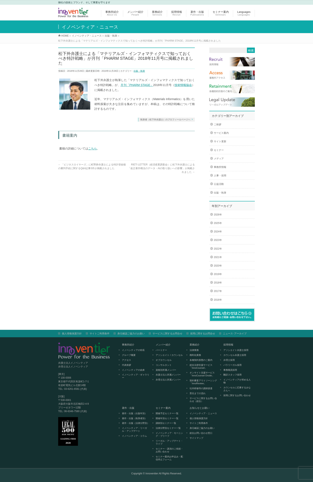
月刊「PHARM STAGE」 (136, 85)
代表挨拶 (126, 365)
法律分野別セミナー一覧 (168, 428)
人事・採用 (220, 175)
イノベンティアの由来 (133, 370)
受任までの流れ (198, 393)
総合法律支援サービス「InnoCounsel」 (201, 366)
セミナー (219, 150)
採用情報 (228, 344)
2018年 (218, 282)
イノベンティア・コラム (134, 436)
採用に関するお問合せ (202, 333)
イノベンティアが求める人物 (237, 381)
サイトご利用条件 (100, 333)
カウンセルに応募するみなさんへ (237, 389)
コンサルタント (164, 365)
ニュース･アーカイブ (235, 333)
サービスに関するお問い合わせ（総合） (203, 399)
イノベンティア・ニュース (203, 413)
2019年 (218, 274)
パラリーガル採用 (232, 365)
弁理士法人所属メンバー (168, 379)
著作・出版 (128, 408)
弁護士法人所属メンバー (168, 374)
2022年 (218, 248)
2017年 (218, 291)
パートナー (161, 350)
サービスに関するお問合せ (167, 333)
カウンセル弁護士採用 (234, 355)
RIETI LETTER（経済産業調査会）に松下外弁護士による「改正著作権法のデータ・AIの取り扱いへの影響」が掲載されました (161, 168)
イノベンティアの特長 (133, 350)
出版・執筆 (139, 71)
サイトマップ (196, 438)
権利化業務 (195, 355)
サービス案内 (221, 133)
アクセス (126, 360)
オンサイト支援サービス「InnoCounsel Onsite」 (202, 374)
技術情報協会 (183, 85)
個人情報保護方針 (72, 333)
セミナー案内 (163, 408)
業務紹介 (195, 344)
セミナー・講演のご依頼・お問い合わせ (169, 450)
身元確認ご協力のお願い (131, 333)
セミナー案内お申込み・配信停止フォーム (169, 458)
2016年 (218, 299)
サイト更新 (220, 141)
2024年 (218, 231)
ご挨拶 (217, 124)
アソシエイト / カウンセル (169, 355)
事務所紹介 (128, 344)
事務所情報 (220, 167)
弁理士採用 (229, 360)
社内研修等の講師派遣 (201, 388)
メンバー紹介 (163, 344)
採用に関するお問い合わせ (237, 395)
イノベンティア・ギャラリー (135, 376)
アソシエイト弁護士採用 (235, 350)
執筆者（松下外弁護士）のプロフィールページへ (165, 119)
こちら (92, 148)
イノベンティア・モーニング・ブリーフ (169, 434)
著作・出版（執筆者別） (134, 418)
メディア (219, 158)
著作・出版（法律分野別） (135, 423)
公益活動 (219, 184)
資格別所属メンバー (166, 370)
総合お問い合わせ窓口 (201, 433)
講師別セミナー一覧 (166, 423)
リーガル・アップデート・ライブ (169, 442)
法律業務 (194, 350)
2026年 (218, 214)
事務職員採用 (230, 370)
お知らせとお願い (199, 408)
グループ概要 (129, 355)
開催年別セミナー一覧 (167, 418)
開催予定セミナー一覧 (167, 413)
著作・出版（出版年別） (134, 413)
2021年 (218, 257)
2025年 (218, 223)
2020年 (218, 265)
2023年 (218, 240)
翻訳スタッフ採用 (232, 374)
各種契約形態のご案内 (201, 360)
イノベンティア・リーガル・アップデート (134, 429)
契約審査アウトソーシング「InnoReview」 (203, 382)
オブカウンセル (164, 360)
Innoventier (152, 473)
